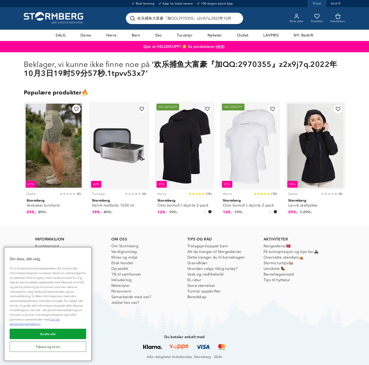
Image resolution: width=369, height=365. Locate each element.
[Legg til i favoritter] (76, 109)
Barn (136, 35)
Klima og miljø (124, 257)
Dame (85, 35)
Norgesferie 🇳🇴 (277, 246)
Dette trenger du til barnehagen (216, 257)
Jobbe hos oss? (125, 302)
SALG (60, 35)
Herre (111, 35)
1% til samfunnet (126, 274)
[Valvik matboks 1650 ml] (119, 161)
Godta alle (48, 334)
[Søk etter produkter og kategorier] (185, 18)
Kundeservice (47, 246)
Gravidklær (197, 263)
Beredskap (197, 297)
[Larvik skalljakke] (315, 161)
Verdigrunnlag (124, 251)
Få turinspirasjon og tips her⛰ (291, 251)
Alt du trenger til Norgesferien (214, 251)
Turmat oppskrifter (204, 291)
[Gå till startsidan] (54, 18)
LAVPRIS (271, 35)
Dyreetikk (119, 268)
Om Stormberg (125, 246)
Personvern (121, 291)
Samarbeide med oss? (131, 297)
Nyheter (215, 35)
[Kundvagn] (337, 18)
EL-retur (194, 280)
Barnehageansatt (279, 274)
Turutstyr (185, 35)
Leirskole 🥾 (274, 268)
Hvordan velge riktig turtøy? (212, 268)
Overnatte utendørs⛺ (284, 257)
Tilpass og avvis (48, 347)
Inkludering (121, 280)
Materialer (120, 285)
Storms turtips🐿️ (278, 263)
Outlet (242, 35)
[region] (48, 304)
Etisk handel (122, 263)
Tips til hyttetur (277, 280)
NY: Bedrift (303, 35)
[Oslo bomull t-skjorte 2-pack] (184, 161)
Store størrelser (201, 285)
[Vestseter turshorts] (54, 161)
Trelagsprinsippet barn (207, 246)
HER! (220, 46)
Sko (158, 35)
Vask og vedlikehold (205, 274)
